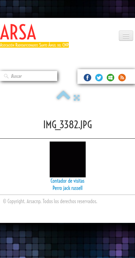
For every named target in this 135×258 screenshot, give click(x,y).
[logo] (37, 38)
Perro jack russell (67, 188)
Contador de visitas (68, 181)
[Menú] (126, 35)
